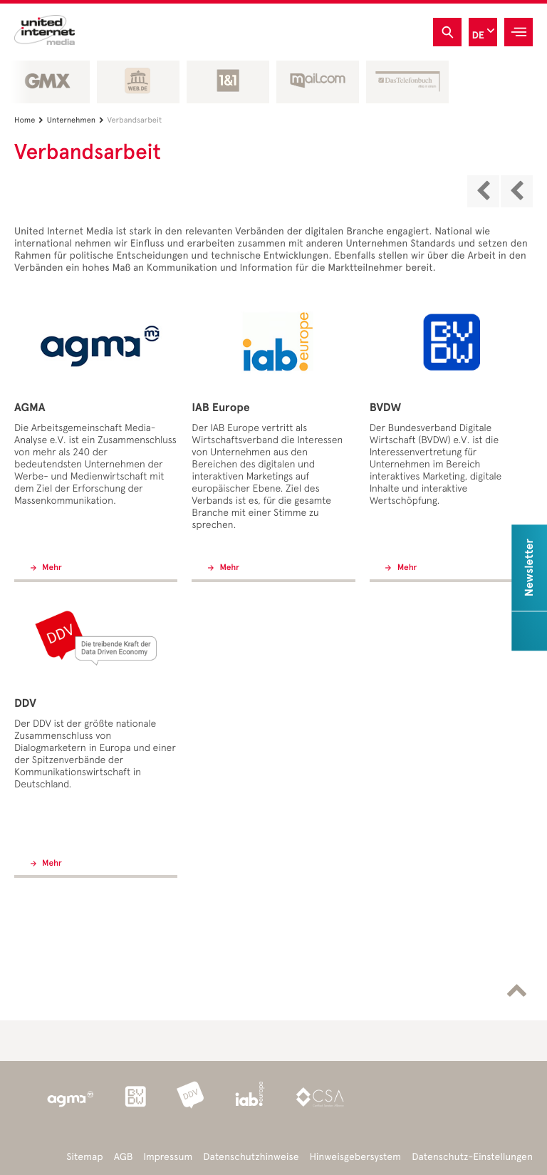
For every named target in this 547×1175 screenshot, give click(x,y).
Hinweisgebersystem (356, 1157)
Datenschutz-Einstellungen (472, 1157)
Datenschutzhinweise (250, 1157)
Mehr (51, 568)
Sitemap (84, 1157)
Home (30, 120)
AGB (123, 1157)
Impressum (167, 1157)
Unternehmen (77, 120)
